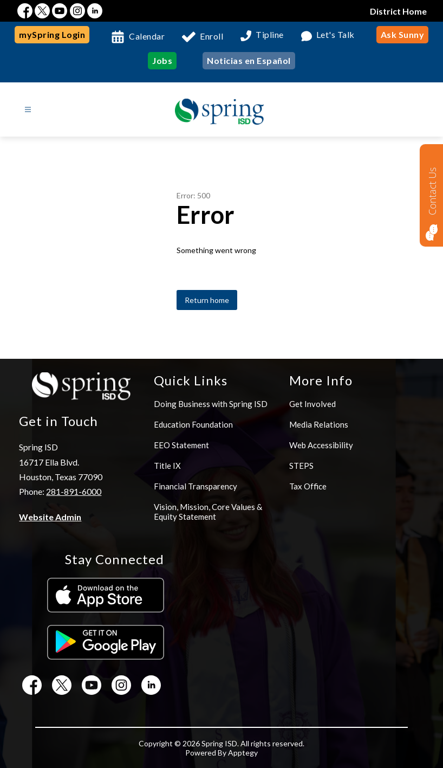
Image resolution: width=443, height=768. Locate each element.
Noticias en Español (249, 60)
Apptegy (243, 752)
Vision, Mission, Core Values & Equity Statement (208, 511)
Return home (207, 300)
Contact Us (432, 191)
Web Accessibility (321, 445)
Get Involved (312, 404)
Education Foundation (193, 424)
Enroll (211, 36)
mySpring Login (52, 34)
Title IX (167, 465)
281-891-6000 (73, 491)
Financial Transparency (195, 486)
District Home (398, 11)
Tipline (270, 35)
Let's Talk (335, 35)
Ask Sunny (403, 34)
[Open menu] (28, 110)
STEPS (301, 465)
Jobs (162, 60)
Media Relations (318, 424)
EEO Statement (181, 445)
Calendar (147, 36)
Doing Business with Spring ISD (211, 404)
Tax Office (308, 486)
